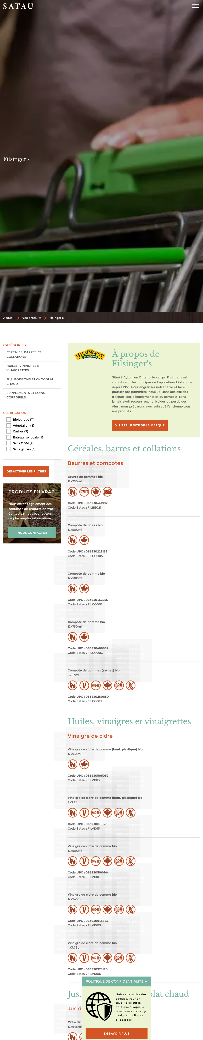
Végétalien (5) (23, 425)
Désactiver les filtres (26, 471)
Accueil (8, 318)
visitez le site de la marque (140, 425)
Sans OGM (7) (23, 443)
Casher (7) (20, 431)
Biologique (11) (23, 419)
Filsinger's (56, 318)
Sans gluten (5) (24, 449)
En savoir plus (116, 1033)
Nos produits (31, 318)
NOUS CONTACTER (32, 533)
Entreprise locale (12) (29, 437)
